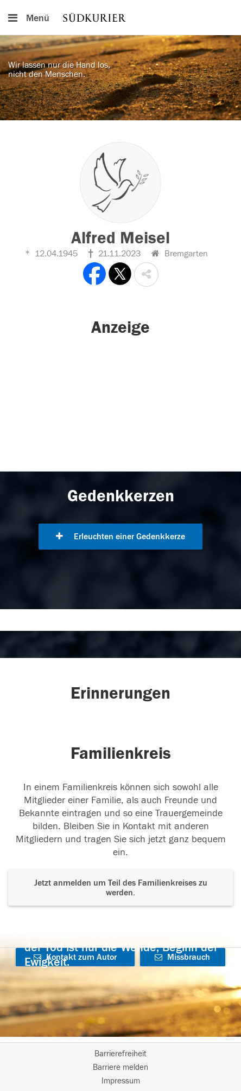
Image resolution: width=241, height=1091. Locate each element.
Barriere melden (120, 1067)
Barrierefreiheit (120, 1053)
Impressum (121, 1081)
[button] (146, 274)
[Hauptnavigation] (120, 17)
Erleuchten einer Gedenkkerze (120, 536)
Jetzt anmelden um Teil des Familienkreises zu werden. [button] (120, 888)
